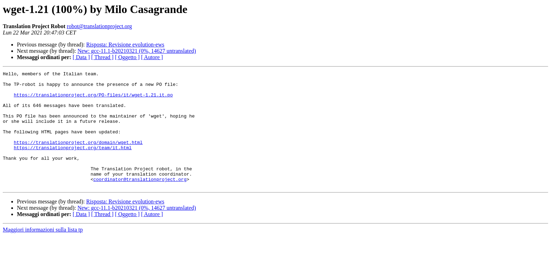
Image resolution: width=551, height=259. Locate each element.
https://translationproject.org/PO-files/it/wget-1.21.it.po (93, 100)
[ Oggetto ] (127, 57)
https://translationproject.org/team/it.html (72, 163)
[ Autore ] (152, 57)
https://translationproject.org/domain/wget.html (78, 157)
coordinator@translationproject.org (139, 201)
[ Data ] (81, 57)
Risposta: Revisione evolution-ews (125, 45)
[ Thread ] (102, 57)
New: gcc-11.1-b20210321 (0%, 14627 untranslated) (136, 51)
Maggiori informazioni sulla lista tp (43, 253)
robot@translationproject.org (99, 26)
